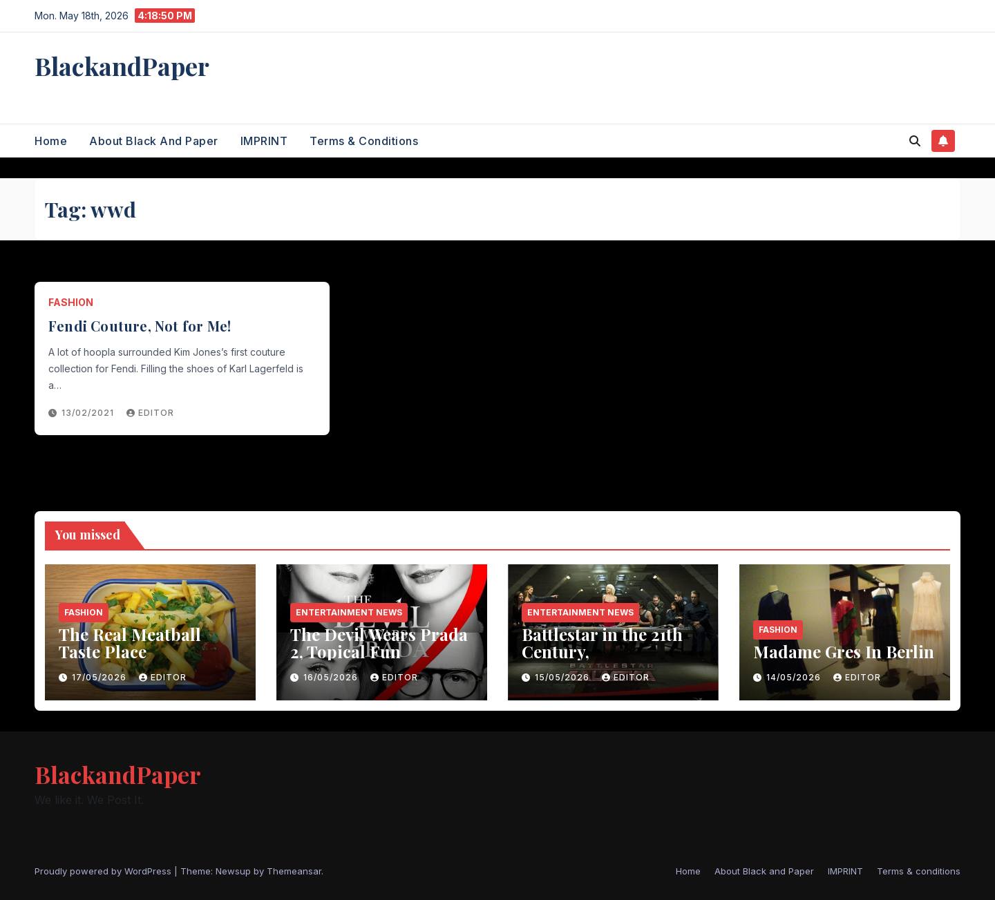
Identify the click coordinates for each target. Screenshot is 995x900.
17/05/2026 (100, 677)
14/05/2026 (795, 677)
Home (51, 141)
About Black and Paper (153, 141)
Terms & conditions (364, 141)
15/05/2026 (563, 677)
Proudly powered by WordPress (104, 871)
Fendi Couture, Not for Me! (139, 325)
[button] (914, 141)
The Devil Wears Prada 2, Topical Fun (379, 642)
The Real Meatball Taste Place (130, 642)
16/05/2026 (332, 677)
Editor (150, 413)
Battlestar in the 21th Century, (602, 642)
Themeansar (294, 871)
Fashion (70, 302)
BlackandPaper (122, 65)
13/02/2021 (89, 413)
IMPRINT (264, 141)
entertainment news (349, 612)
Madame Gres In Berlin (843, 651)
